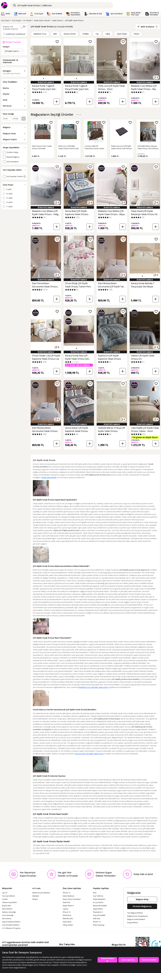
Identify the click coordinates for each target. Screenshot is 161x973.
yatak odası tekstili (48, 477)
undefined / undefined (15, 34)
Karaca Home (70, 34)
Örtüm (136, 34)
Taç (97, 34)
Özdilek (85, 34)
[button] (43, 78)
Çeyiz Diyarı (122, 34)
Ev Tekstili (27, 20)
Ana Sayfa (5, 20)
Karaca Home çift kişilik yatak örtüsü (89, 753)
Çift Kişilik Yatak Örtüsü (74, 20)
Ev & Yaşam (16, 20)
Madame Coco (40, 34)
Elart (55, 34)
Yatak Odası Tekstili (42, 20)
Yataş (107, 34)
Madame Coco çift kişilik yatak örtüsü (93, 687)
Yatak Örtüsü (57, 20)
